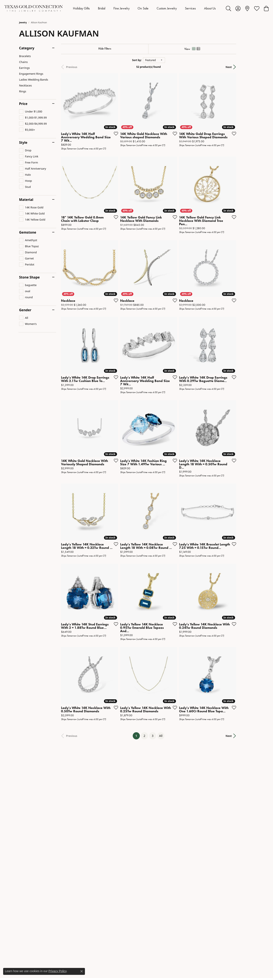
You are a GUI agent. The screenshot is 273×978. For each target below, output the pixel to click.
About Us (210, 8)
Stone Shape (29, 277)
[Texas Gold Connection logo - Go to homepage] (33, 8)
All (169, 767)
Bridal (101, 8)
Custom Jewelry (167, 8)
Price (23, 103)
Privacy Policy (57, 971)
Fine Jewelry (121, 8)
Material (26, 199)
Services (190, 8)
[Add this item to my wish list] (120, 139)
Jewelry (23, 22)
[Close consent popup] (81, 971)
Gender (25, 310)
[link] (247, 8)
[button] (228, 8)
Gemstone (27, 232)
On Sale (143, 8)
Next (246, 67)
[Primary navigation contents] (144, 8)
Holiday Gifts (81, 8)
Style (23, 142)
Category (26, 48)
